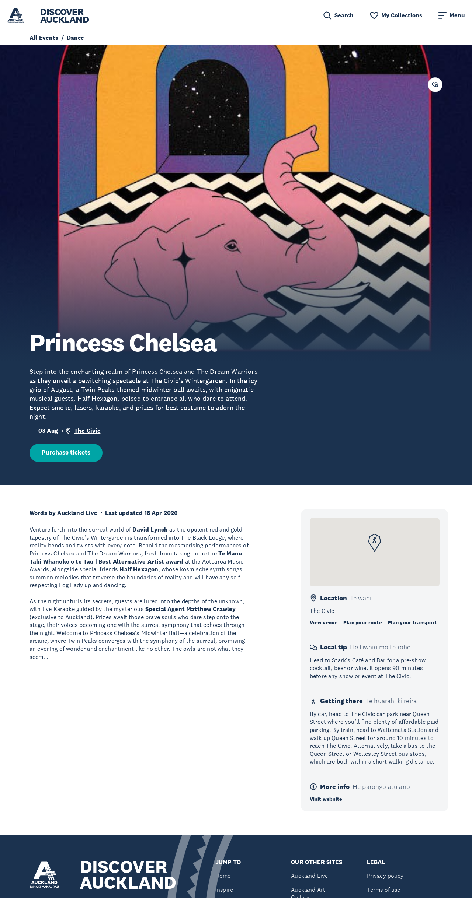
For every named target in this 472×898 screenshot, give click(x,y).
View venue (323, 622)
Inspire (224, 890)
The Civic (87, 431)
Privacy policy (385, 876)
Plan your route (362, 622)
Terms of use (383, 890)
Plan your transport (412, 622)
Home (223, 876)
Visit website (326, 799)
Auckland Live (309, 876)
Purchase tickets (66, 452)
